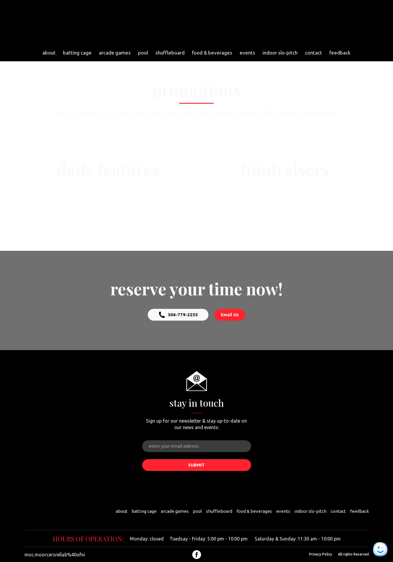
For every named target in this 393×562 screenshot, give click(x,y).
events (247, 52)
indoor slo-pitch (280, 52)
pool (143, 52)
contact (313, 52)
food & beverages (212, 52)
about (49, 52)
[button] (178, 315)
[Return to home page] (194, 23)
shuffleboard (170, 52)
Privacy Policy (320, 554)
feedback (340, 52)
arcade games (115, 52)
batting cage (77, 52)
